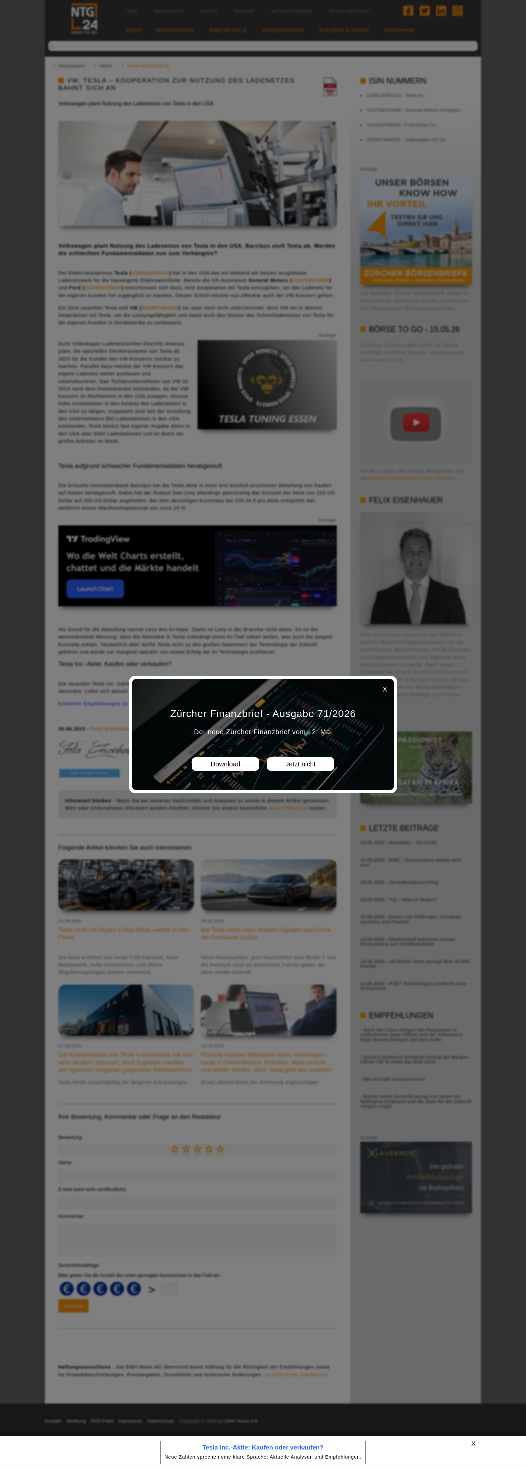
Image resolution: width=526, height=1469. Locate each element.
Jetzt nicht (300, 764)
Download (226, 764)
